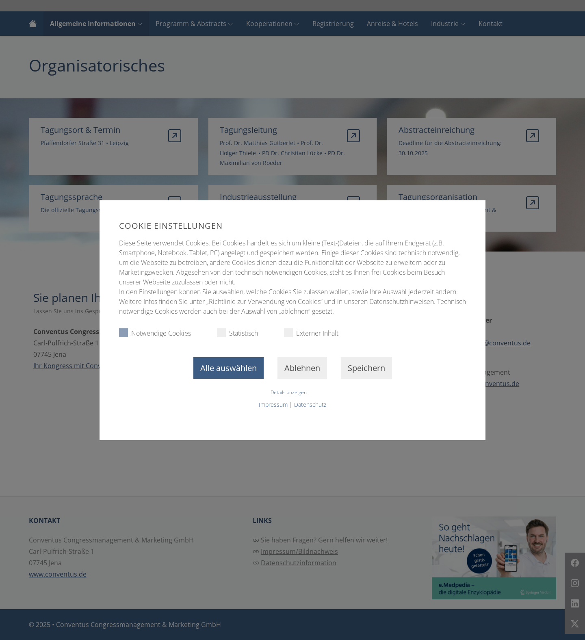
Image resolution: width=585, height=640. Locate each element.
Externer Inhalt (311, 333)
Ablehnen (302, 367)
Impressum (273, 404)
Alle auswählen (228, 367)
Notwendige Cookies (155, 333)
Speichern (366, 367)
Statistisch (237, 333)
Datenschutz (310, 404)
